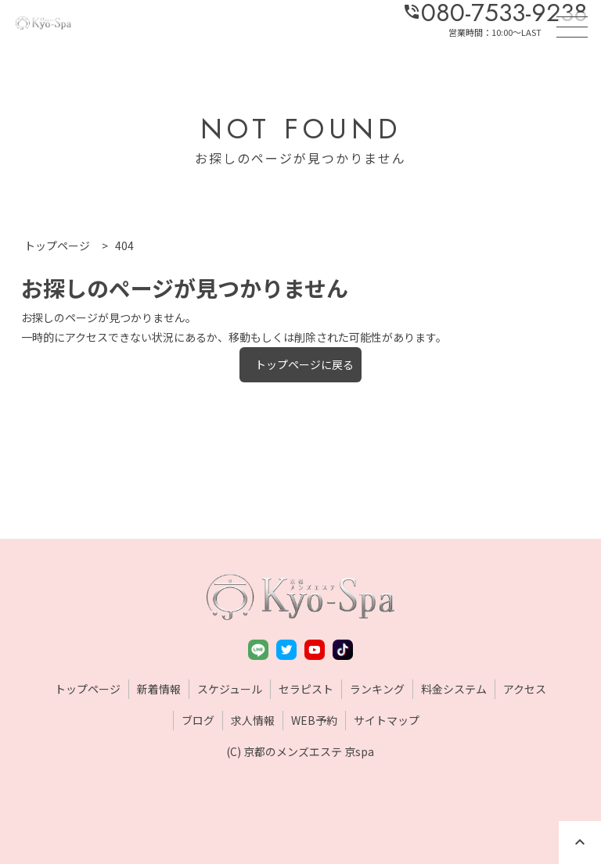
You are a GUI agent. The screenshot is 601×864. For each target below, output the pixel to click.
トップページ (88, 689)
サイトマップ (386, 720)
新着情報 (159, 689)
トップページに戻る (304, 364)
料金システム (454, 689)
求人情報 (253, 720)
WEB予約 (314, 720)
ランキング (377, 689)
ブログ (198, 720)
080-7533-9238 (495, 12)
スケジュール (229, 689)
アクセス (524, 689)
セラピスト (306, 689)
